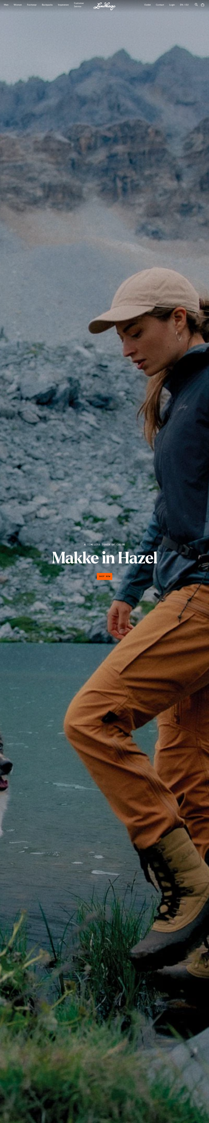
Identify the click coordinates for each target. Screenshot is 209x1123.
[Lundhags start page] (104, 6)
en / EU (185, 4)
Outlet (147, 4)
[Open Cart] (202, 4)
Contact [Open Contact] (160, 4)
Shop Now (104, 576)
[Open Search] (196, 4)
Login (172, 4)
